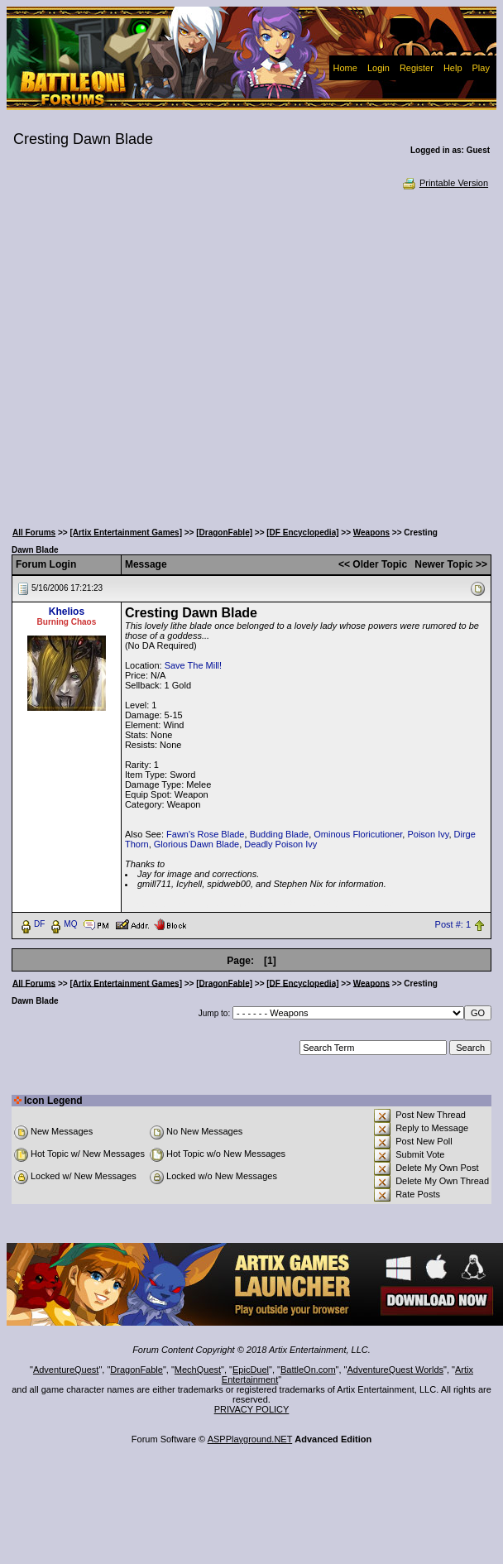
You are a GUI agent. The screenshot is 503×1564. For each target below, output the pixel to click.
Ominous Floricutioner (358, 834)
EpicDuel (250, 1369)
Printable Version (444, 183)
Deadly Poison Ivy (280, 844)
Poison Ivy (427, 834)
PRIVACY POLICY (252, 1409)
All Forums (33, 532)
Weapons (371, 532)
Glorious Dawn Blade (196, 844)
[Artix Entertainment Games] (125, 532)
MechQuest (198, 1369)
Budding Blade (279, 834)
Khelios (66, 611)
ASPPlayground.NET (250, 1439)
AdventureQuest (66, 1369)
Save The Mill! (194, 665)
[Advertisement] (160, 354)
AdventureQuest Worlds (395, 1369)
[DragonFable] (224, 532)
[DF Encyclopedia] (302, 532)
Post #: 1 (453, 924)
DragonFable (136, 1369)
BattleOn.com (308, 1369)
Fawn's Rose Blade (205, 834)
